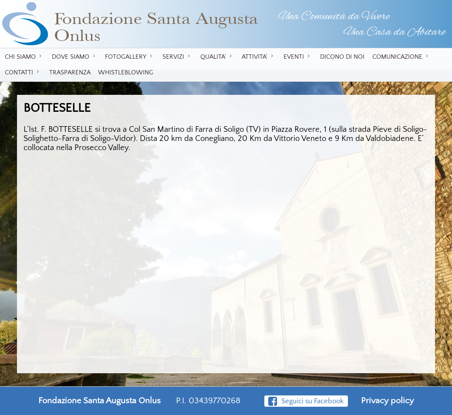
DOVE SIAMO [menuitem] (75, 56)
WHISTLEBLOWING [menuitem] (125, 72)
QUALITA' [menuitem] (217, 56)
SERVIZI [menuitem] (177, 56)
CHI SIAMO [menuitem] (24, 56)
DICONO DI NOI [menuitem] (342, 57)
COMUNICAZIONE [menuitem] (401, 56)
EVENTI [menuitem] (297, 56)
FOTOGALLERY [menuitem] (130, 56)
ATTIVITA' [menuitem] (259, 56)
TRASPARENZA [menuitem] (70, 72)
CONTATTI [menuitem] (23, 72)
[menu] (226, 65)
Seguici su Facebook (305, 401)
